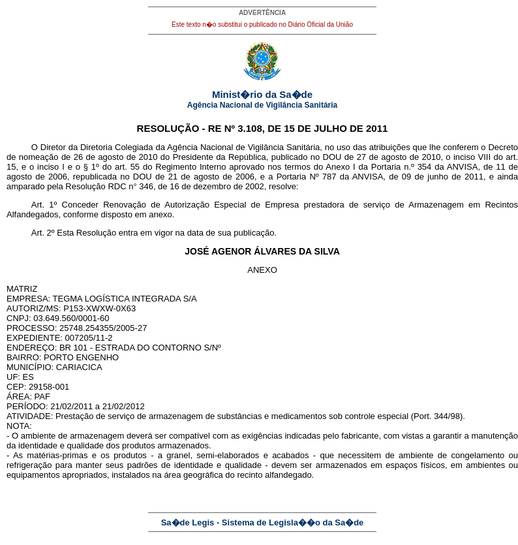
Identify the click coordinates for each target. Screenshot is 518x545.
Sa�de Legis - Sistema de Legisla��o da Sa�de (262, 522)
